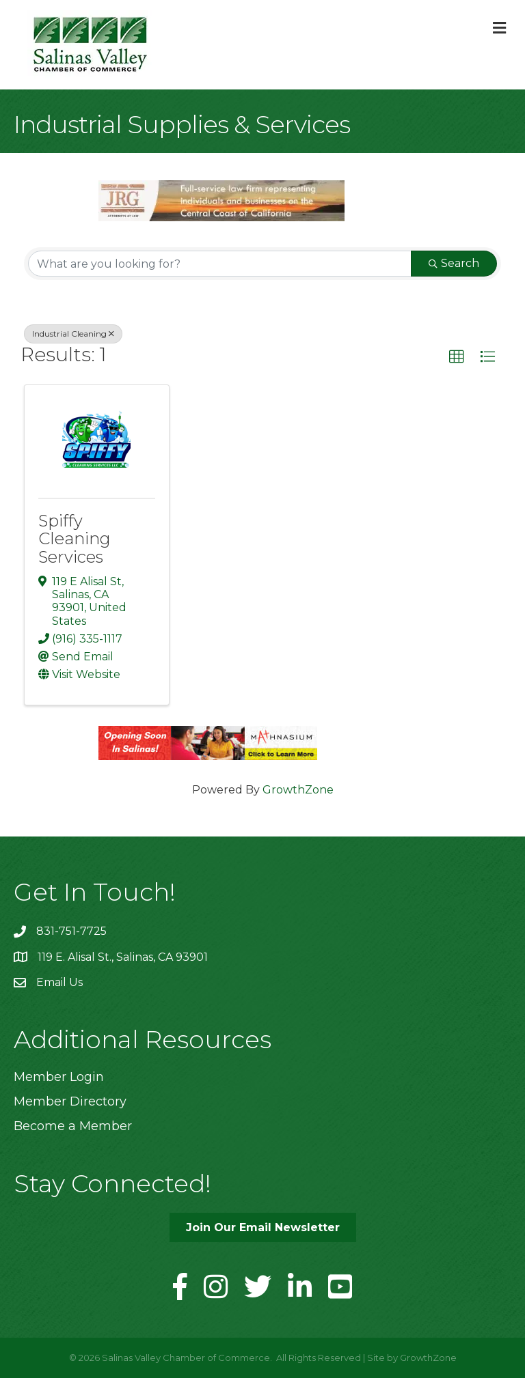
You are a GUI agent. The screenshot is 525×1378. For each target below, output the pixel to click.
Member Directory (70, 1101)
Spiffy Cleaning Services (74, 539)
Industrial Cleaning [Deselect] (73, 333)
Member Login (59, 1076)
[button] (456, 357)
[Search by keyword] (220, 264)
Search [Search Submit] (454, 263)
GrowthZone (298, 789)
